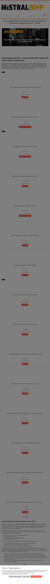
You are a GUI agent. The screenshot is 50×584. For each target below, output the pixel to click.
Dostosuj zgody (26, 576)
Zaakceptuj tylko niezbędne (15, 576)
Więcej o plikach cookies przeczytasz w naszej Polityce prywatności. (15, 573)
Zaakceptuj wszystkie (36, 576)
